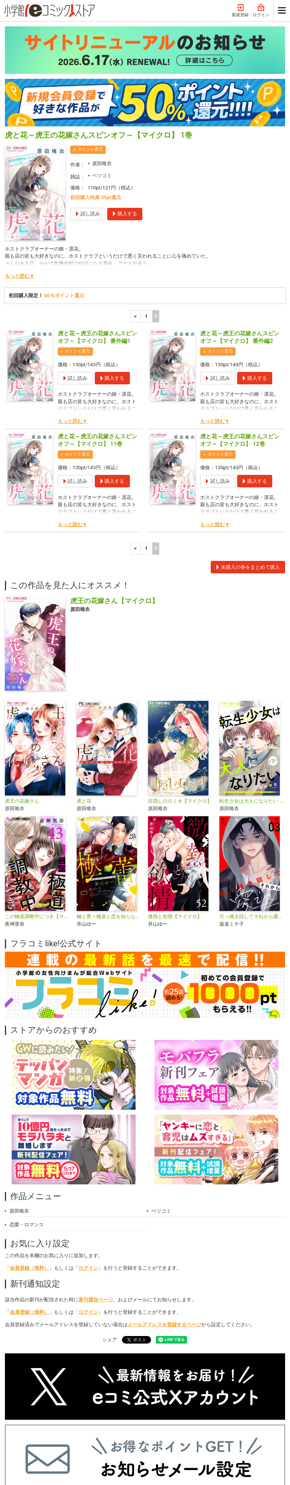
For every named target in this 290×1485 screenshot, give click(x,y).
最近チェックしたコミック (189, 1431)
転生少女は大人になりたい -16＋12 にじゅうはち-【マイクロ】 (252, 694)
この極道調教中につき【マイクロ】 (37, 809)
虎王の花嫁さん (22, 694)
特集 (84, 1431)
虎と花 (84, 694)
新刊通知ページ (96, 1192)
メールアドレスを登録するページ (164, 1217)
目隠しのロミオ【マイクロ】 (180, 694)
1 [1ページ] (146, 209)
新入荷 (20, 1431)
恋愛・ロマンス (26, 1117)
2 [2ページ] (155, 209)
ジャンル (113, 1431)
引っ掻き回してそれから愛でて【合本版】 (252, 809)
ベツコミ (102, 68)
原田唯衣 (102, 56)
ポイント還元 (90, 42)
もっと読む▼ (19, 169)
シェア (109, 1232)
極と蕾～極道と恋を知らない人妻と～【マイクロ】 (109, 809)
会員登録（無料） (29, 1161)
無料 (141, 1431)
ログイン (88, 1161)
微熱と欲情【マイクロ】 (175, 809)
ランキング (53, 1431)
